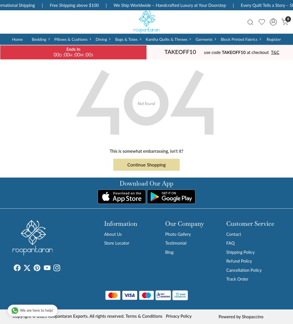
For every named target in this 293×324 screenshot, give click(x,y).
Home (17, 39)
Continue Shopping (146, 164)
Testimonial (175, 242)
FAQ (230, 242)
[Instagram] (56, 268)
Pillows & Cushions (72, 39)
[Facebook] (17, 268)
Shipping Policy (240, 252)
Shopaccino (252, 316)
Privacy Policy (178, 316)
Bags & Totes (128, 39)
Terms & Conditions (144, 316)
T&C (275, 52)
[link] (250, 21)
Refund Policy (239, 260)
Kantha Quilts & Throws (168, 39)
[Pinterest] (37, 268)
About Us (113, 234)
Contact (233, 234)
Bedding (40, 39)
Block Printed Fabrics (241, 39)
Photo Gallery (178, 234)
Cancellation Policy (244, 270)
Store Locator (116, 242)
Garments (205, 39)
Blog (169, 252)
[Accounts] (273, 22)
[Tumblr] (63, 268)
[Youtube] (47, 268)
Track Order (237, 278)
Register (274, 39)
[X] (27, 268)
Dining (103, 39)
